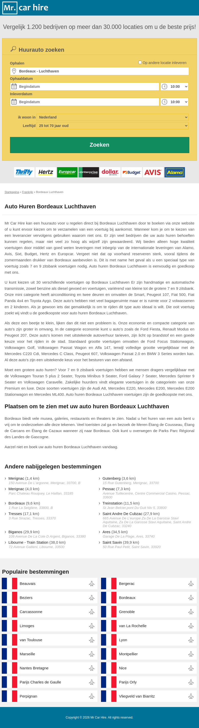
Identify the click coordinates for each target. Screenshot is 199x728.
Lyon (123, 640)
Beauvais (28, 583)
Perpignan (28, 696)
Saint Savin (112, 542)
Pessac (109, 489)
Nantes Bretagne (34, 668)
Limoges (27, 626)
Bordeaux (16, 503)
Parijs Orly (128, 682)
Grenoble (127, 611)
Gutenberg (112, 478)
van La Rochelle (133, 626)
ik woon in (27, 117)
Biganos (15, 532)
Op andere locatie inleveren (164, 63)
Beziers (26, 597)
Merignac (16, 478)
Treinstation (113, 503)
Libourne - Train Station (28, 542)
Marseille (27, 654)
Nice (123, 668)
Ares (106, 532)
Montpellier (128, 654)
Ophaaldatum (21, 79)
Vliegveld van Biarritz (137, 696)
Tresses (15, 513)
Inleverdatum (21, 94)
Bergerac (127, 583)
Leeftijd (29, 126)
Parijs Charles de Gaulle (40, 682)
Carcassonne (31, 611)
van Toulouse (31, 640)
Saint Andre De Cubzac (122, 513)
